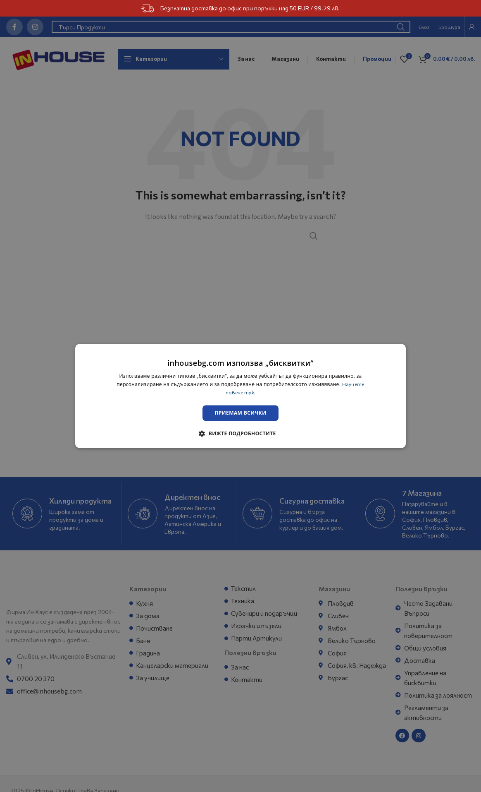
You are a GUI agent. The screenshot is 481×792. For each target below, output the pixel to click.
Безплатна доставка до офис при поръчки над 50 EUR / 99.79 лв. (240, 8)
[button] (240, 434)
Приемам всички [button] (241, 413)
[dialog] (240, 395)
